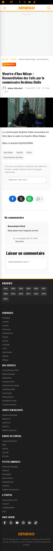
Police (29, 153)
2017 (28, 294)
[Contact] (11, 2)
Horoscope (7, 393)
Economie (6, 329)
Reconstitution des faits (13, 157)
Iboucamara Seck (16, 226)
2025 (13, 288)
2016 (36, 294)
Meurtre (20, 153)
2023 (28, 288)
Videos (5, 356)
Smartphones (7, 482)
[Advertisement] (26, 34)
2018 (21, 294)
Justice (5, 325)
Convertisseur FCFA (10, 370)
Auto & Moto (7, 478)
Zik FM (5, 449)
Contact (5, 504)
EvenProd (6, 423)
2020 (5, 294)
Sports (5, 341)
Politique (6, 318)
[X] (10, 522)
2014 (5, 299)
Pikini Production (9, 430)
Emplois (5, 470)
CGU (4, 511)
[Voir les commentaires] (39, 199)
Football (5, 345)
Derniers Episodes (9, 415)
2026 (5, 288)
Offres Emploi (8, 397)
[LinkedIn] (29, 522)
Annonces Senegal (10, 467)
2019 (13, 294)
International (7, 333)
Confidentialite (8, 508)
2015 (44, 294)
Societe (5, 322)
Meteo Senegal (8, 374)
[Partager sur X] (21, 199)
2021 (44, 288)
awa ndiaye (8, 153)
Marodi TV (6, 419)
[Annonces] (3, 2)
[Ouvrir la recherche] (48, 8)
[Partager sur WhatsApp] (29, 199)
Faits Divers (7, 352)
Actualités (9, 64)
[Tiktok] (34, 2)
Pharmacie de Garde (10, 385)
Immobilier (6, 474)
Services (5, 486)
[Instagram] (23, 522)
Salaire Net (6, 378)
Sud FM (5, 452)
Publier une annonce (10, 490)
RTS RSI (5, 456)
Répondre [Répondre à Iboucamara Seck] (19, 241)
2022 (36, 288)
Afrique (5, 360)
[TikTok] (35, 522)
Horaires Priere (8, 382)
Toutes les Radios (9, 441)
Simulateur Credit (9, 401)
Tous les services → (10, 405)
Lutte (4, 348)
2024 (21, 288)
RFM (4, 445)
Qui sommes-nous (9, 500)
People (5, 337)
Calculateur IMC (8, 389)
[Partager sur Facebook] (12, 199)
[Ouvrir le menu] (4, 8)
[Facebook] (20, 2)
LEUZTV (5, 426)
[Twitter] (24, 2)
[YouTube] (29, 2)
